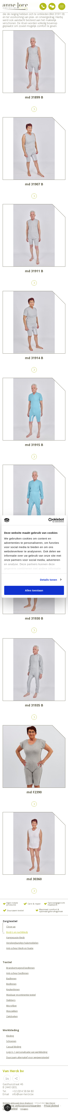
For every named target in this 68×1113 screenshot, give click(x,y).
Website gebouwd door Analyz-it (18, 1103)
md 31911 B (34, 271)
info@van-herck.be (23, 1094)
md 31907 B (34, 184)
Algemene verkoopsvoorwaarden (22, 1105)
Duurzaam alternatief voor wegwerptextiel (27, 1057)
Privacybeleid (51, 1105)
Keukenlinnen (13, 989)
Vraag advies (52, 6)
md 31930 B (34, 618)
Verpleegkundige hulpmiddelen (22, 943)
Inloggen (24, 1109)
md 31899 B (34, 97)
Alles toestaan (34, 590)
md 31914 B (34, 358)
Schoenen (11, 1041)
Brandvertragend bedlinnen (20, 968)
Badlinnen (11, 978)
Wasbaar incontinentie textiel (21, 994)
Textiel (7, 962)
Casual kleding (13, 1046)
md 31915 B (34, 445)
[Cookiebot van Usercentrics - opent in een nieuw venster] (48, 520)
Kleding (10, 1036)
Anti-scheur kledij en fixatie (19, 948)
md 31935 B (34, 705)
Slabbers (11, 1000)
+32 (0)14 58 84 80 (43, 6)
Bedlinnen (11, 984)
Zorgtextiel (10, 921)
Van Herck (50, 1103)
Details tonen (48, 579)
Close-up (11, 926)
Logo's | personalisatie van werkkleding (26, 1052)
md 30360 (34, 879)
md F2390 (34, 792)
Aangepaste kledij (15, 937)
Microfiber (11, 1005)
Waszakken (12, 1011)
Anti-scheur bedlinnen (17, 973)
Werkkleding (11, 1030)
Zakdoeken (12, 1016)
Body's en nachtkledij (17, 932)
